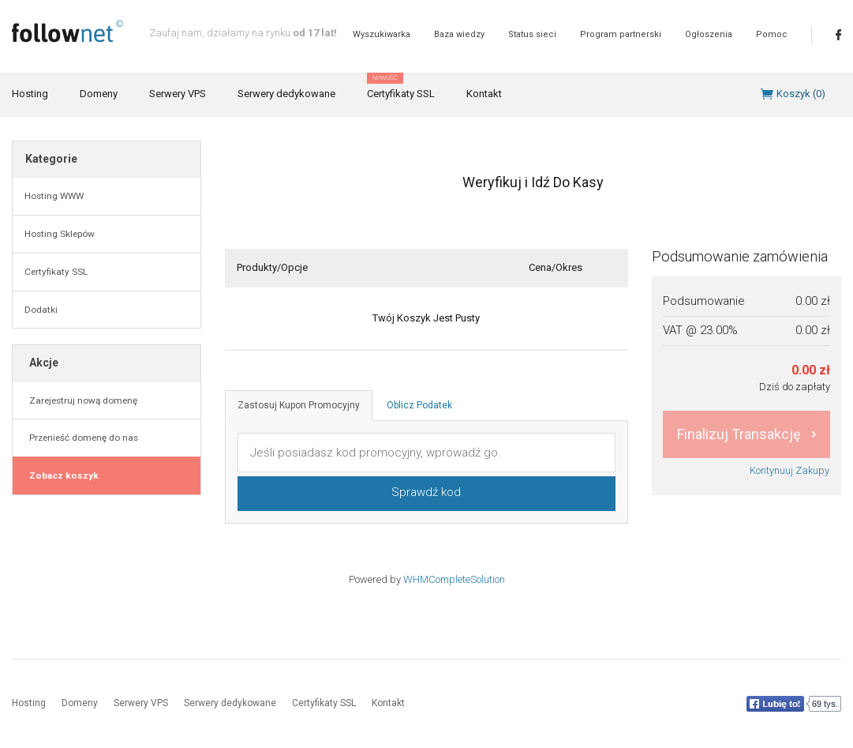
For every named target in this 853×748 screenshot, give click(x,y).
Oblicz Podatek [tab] (419, 405)
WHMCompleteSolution (454, 579)
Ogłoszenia (708, 34)
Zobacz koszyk (61, 475)
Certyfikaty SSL (401, 87)
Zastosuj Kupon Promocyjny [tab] (299, 405)
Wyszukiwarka (381, 34)
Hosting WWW (54, 195)
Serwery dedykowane (286, 94)
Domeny (99, 94)
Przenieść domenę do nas (81, 437)
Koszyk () (800, 94)
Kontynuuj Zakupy (789, 470)
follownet (67, 31)
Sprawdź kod (426, 492)
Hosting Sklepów (59, 233)
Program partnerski (620, 34)
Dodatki (41, 309)
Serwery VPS (177, 94)
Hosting (30, 94)
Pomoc (772, 34)
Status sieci (532, 34)
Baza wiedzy (459, 34)
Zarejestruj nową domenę (80, 400)
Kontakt (484, 94)
